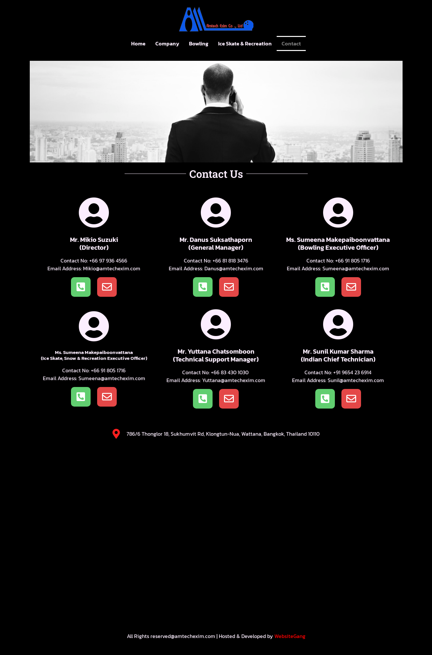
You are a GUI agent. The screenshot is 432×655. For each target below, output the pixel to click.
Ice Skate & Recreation (245, 43)
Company (167, 43)
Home (138, 43)
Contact (291, 43)
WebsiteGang (289, 636)
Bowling (198, 43)
